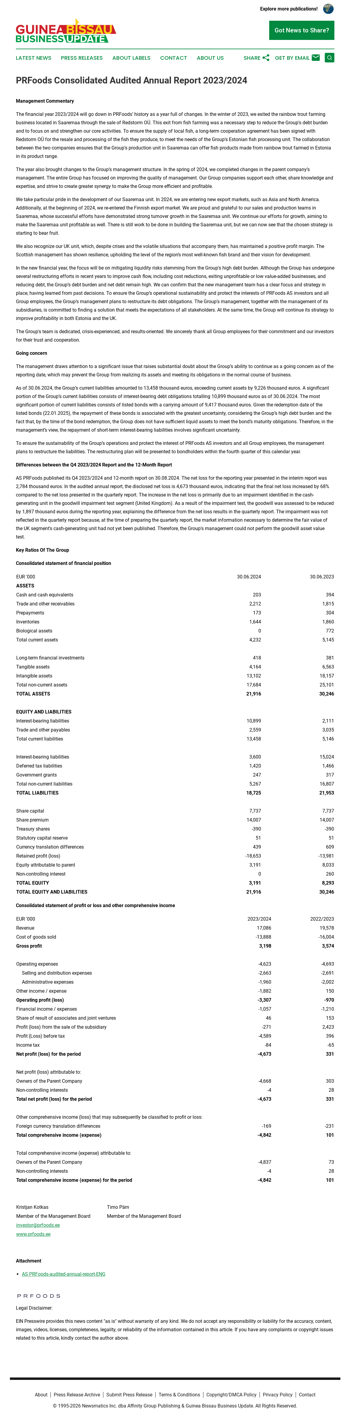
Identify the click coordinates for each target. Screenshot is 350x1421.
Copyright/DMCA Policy (231, 1395)
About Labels (131, 58)
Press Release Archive (77, 1395)
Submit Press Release (129, 1395)
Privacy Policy (278, 1395)
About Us (210, 58)
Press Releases (82, 58)
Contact (173, 58)
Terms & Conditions (179, 1395)
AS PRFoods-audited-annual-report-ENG (63, 1274)
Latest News (33, 58)
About (41, 1395)
